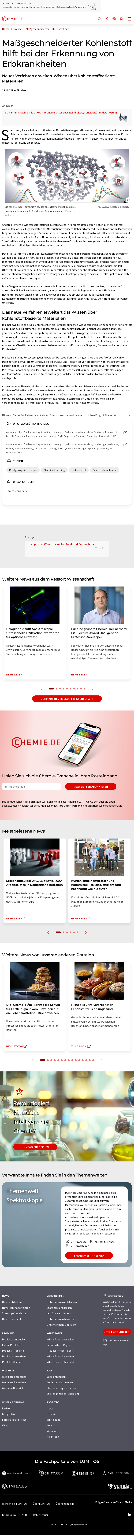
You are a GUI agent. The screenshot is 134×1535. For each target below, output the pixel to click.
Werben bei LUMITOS (14, 1503)
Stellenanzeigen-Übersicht (63, 1393)
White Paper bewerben (60, 1356)
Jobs (50, 1425)
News (50, 1408)
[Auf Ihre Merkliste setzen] (121, 19)
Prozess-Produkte (13, 1350)
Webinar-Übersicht (13, 1388)
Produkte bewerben (14, 1356)
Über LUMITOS (41, 1503)
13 (86, 1060)
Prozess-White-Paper (60, 1350)
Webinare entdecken (14, 1376)
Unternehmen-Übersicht (61, 1324)
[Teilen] (106, 19)
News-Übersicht (11, 1319)
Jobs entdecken (56, 1376)
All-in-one (53, 1437)
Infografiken (9, 1414)
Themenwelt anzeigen (89, 1255)
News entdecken (12, 1302)
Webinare (52, 1431)
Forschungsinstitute (14, 1419)
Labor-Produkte (11, 1345)
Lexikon (6, 1408)
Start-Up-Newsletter (14, 1313)
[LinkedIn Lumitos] (129, 1515)
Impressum (9, 1515)
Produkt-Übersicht (13, 1362)
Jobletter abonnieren (60, 1382)
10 (84, 688)
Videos (6, 1425)
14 (90, 1060)
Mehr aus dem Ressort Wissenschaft (67, 699)
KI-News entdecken (35, 1147)
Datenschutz (40, 1515)
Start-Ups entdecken (59, 1307)
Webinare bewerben (14, 1382)
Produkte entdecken (14, 1339)
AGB (24, 1515)
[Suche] (99, 19)
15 (93, 1060)
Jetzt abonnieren (116, 1332)
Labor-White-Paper (58, 1345)
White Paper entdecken (61, 1339)
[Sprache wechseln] (114, 19)
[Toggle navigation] (129, 19)
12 (83, 1060)
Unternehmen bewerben (61, 1319)
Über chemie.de (65, 1503)
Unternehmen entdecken (62, 1302)
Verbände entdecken (59, 1313)
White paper (54, 1419)
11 (79, 1060)
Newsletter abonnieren (90, 786)
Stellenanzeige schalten (61, 1388)
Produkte (52, 1414)
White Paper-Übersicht (60, 1362)
